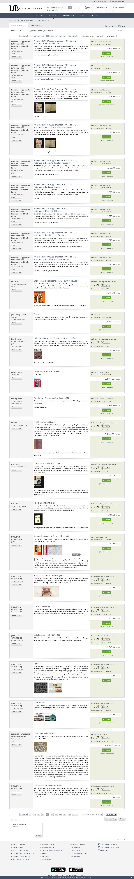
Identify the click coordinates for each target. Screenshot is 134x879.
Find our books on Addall (19, 859)
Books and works (53, 16)
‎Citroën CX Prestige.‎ (42, 606)
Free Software (46, 859)
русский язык (73, 875)
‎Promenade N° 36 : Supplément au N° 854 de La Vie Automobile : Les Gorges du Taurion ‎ (55, 234)
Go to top (121, 839)
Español (82, 875)
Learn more (87, 877)
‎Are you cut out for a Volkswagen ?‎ (48, 575)
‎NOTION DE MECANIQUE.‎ (44, 503)
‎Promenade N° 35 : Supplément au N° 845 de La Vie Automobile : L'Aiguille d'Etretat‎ (55, 209)
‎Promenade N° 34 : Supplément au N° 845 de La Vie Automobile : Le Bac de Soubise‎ (55, 185)
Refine (121, 31)
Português (64, 875)
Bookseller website (46, 847)
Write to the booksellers (98, 1)
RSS (114, 26)
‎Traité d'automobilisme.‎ (44, 422)
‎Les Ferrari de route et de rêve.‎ (47, 371)
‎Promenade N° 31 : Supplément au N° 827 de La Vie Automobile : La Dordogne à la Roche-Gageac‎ (55, 126)
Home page (40, 16)
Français (56, 875)
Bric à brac (45, 856)
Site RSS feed (103, 850)
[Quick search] (58, 7)
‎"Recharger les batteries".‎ (44, 733)
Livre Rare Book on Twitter (107, 844)
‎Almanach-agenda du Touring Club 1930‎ (51, 536)
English (50, 875)
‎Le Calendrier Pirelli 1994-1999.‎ (47, 635)
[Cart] (87, 7)
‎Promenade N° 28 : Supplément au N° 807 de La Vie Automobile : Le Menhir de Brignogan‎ (55, 66)
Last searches (16, 820)
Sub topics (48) (36, 25)
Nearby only (48, 31)
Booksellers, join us (46, 844)
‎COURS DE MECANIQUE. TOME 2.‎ (48, 463)
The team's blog (75, 847)
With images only (36, 31)
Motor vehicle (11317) (18, 25)
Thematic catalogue (27, 20)
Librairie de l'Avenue (98, 399)
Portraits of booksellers (20, 850)
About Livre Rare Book (78, 844)
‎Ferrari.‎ (37, 314)
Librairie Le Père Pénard (99, 42)
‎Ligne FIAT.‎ (38, 663)
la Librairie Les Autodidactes (100, 576)
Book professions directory (88, 16)
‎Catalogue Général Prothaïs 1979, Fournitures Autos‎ (56, 281)
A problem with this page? (78, 853)
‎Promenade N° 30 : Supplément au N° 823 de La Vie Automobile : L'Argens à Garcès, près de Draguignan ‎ (56, 90)
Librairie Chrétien (96, 734)
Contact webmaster (76, 850)
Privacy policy (74, 856)
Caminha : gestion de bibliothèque (53, 850)
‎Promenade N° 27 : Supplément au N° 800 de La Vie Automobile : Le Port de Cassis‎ (55, 42)
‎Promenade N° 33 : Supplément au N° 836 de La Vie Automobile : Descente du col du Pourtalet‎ (55, 161)
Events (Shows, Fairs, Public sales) (22, 853)
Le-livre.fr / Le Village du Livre (100, 282)
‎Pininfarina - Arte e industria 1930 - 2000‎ (51, 398)
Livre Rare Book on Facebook (108, 847)
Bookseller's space (117, 1)
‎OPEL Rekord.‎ (39, 702)
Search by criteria (52, 10)
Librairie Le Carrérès (97, 315)
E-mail (121, 26)
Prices (44, 853)
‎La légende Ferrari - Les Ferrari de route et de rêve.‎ (55, 338)
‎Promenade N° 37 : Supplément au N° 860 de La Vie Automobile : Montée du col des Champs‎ (55, 258)
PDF (108, 26)
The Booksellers (69, 16)
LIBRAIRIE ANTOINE (97, 537)
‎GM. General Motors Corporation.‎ (48, 785)
